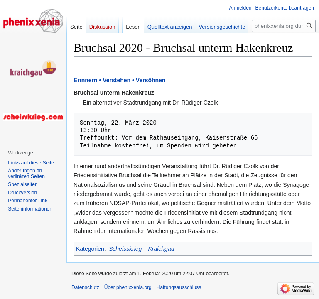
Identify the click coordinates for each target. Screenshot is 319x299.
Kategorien (90, 248)
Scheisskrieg (125, 248)
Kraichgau (161, 248)
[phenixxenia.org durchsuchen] (284, 26)
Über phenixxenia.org (128, 287)
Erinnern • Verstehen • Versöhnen (119, 80)
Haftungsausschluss (179, 287)
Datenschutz (85, 287)
